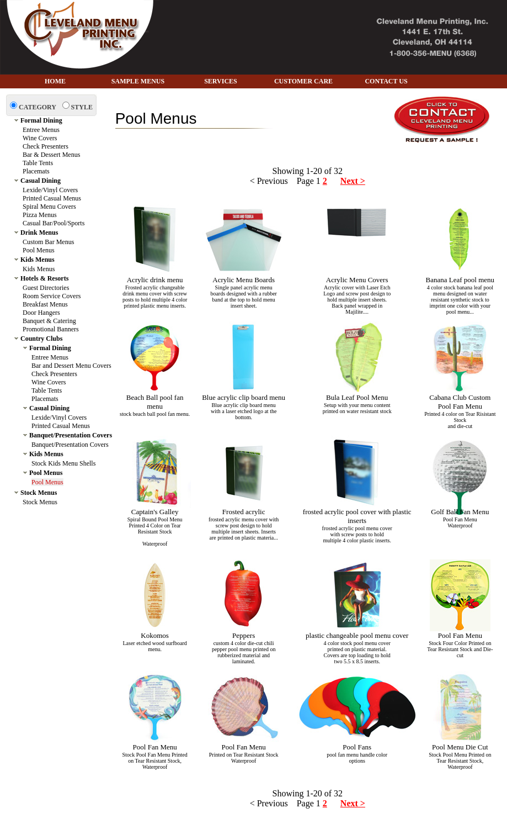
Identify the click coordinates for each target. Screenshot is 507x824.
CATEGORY (37, 107)
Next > (352, 181)
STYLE (82, 107)
